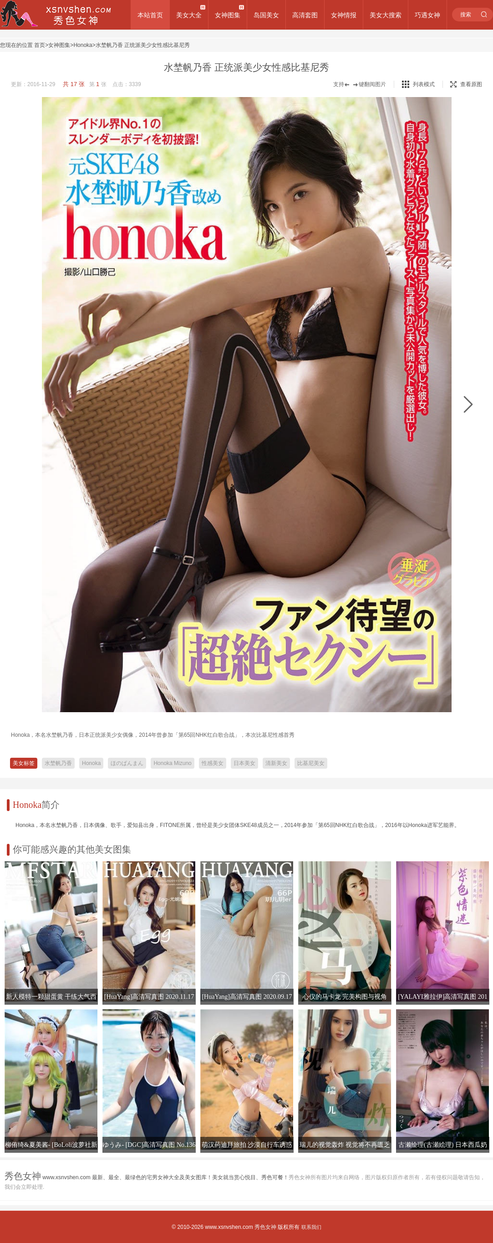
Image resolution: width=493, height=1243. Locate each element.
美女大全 (189, 15)
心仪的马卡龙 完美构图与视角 (345, 996)
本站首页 (150, 15)
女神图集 (227, 15)
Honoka (82, 45)
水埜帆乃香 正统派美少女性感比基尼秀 (143, 45)
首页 (39, 45)
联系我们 (311, 1227)
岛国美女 (266, 15)
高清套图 (305, 15)
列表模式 (424, 84)
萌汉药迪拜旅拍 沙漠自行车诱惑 (247, 1144)
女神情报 (343, 15)
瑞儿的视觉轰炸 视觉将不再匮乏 (345, 1144)
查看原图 (466, 84)
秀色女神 (265, 1227)
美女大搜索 (386, 15)
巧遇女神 (427, 15)
